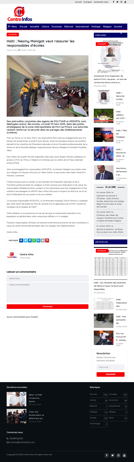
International (82, 26)
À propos (88, 2)
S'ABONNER (111, 374)
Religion (107, 26)
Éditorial (68, 26)
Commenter (47, 306)
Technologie (22, 32)
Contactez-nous (101, 2)
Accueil (78, 2)
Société (118, 26)
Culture (45, 26)
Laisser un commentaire (21, 271)
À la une (23, 26)
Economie (57, 26)
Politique (95, 26)
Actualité (34, 26)
